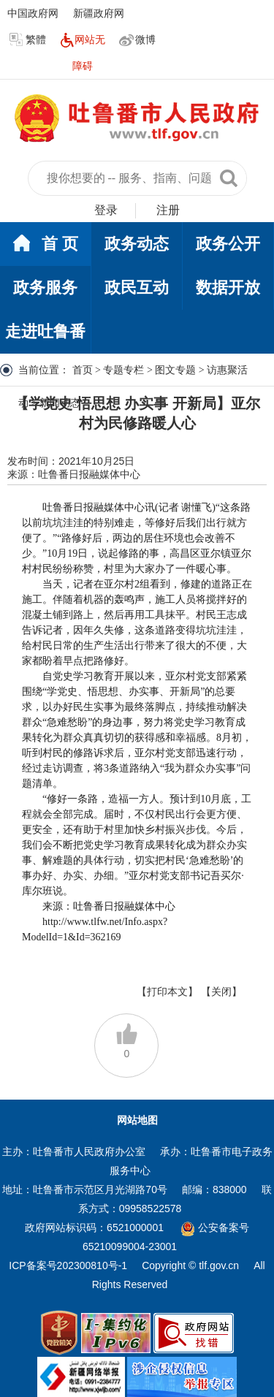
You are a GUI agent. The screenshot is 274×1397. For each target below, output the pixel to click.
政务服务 (45, 287)
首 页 (45, 245)
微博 (137, 40)
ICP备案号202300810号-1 (68, 1265)
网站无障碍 (82, 52)
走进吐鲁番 (45, 331)
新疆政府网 (98, 13)
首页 (82, 370)
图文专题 (175, 370)
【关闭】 (221, 991)
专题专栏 (123, 370)
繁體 (27, 40)
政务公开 (228, 244)
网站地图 (137, 1120)
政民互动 (136, 287)
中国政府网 (32, 13)
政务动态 (136, 244)
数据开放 (228, 287)
